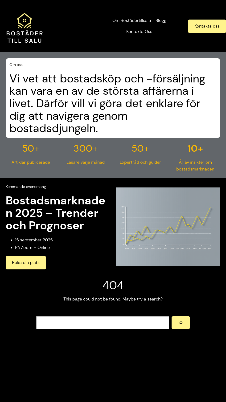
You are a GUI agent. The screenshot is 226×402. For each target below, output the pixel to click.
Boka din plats (26, 262)
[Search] (181, 322)
